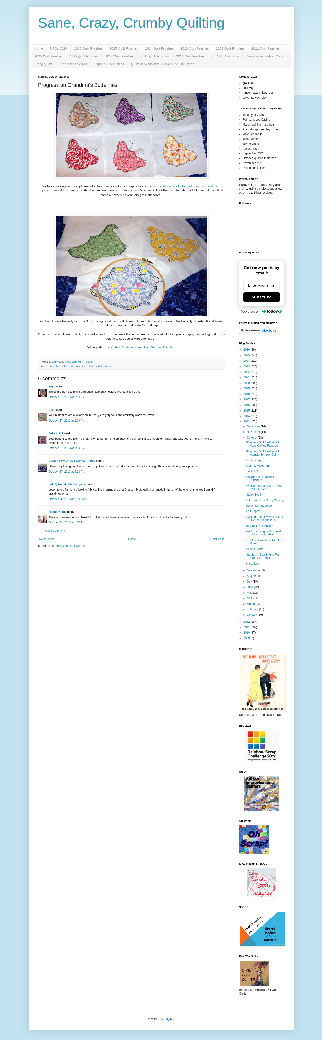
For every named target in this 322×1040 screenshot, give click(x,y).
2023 (247, 366)
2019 (247, 388)
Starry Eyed (253, 494)
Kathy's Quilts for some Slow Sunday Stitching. (143, 347)
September (254, 570)
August (251, 576)
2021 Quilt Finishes (265, 48)
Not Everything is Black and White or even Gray (263, 533)
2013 (247, 421)
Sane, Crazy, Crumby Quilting (131, 23)
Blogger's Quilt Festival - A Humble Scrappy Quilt (262, 453)
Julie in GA (56, 433)
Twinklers (252, 471)
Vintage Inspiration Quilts (265, 56)
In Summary (253, 460)
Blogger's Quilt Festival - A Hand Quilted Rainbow (262, 444)
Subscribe (261, 297)
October (252, 437)
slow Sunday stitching (100, 366)
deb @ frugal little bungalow (68, 484)
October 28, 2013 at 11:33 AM (67, 499)
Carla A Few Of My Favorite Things (72, 460)
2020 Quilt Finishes (49, 56)
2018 (247, 394)
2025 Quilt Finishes (124, 48)
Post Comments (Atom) (70, 546)
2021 (247, 377)
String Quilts (44, 64)
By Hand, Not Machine (260, 525)
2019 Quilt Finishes (84, 56)
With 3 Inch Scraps (74, 64)
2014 (247, 416)
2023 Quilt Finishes (195, 48)
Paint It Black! (254, 549)
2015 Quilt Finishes (226, 56)
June (250, 587)
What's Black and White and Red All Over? (264, 487)
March (251, 603)
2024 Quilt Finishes (159, 48)
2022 (247, 372)
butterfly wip (68, 366)
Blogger (168, 1019)
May (250, 592)
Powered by (261, 311)
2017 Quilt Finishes (155, 56)
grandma (81, 366)
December (254, 426)
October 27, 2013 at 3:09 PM (67, 420)
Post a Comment (54, 530)
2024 (247, 360)
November (254, 432)
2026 (247, 349)
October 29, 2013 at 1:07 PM (67, 522)
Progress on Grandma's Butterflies (261, 478)
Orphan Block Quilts (109, 64)
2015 (247, 410)
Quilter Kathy (57, 511)
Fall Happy (253, 511)
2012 (247, 621)
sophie (53, 386)
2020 (247, 383)
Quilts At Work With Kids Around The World (162, 64)
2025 (247, 355)
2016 (247, 405)
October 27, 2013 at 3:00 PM (67, 397)
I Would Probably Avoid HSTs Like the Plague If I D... (264, 518)
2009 (247, 638)
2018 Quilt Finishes (119, 56)
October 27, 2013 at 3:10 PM (67, 448)
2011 (247, 627)
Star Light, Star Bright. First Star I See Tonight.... (263, 556)
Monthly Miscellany (258, 465)
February (253, 609)
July (250, 581)
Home (38, 48)
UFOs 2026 (58, 48)
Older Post (217, 539)
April (250, 598)
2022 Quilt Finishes (230, 48)
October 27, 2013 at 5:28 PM (67, 471)
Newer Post (46, 539)
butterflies (54, 366)
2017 (247, 399)
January (252, 614)
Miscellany (252, 563)
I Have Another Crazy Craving (265, 500)
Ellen (52, 410)
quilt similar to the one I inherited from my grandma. (183, 186)
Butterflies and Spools (260, 505)
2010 (247, 632)
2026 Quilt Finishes (88, 48)
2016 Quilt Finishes (190, 56)
